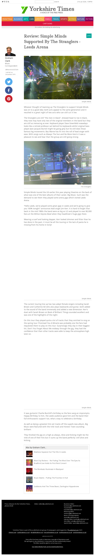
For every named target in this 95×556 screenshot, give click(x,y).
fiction (89, 19)
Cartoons (47, 23)
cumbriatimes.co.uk (23, 532)
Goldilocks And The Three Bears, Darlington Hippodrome (52, 488)
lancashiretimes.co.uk (51, 532)
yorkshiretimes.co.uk (79, 532)
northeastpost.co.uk (65, 532)
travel (56, 19)
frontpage (7, 19)
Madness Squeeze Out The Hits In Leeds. (46, 454)
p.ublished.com (74, 530)
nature (80, 19)
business (18, 19)
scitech (72, 19)
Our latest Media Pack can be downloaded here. (47, 547)
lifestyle (39, 19)
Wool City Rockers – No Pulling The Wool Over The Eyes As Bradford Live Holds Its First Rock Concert (53, 462)
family (48, 19)
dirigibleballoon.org (37, 532)
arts (26, 19)
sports (64, 19)
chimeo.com (12, 532)
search (56, 2)
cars (32, 19)
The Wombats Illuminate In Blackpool (44, 471)
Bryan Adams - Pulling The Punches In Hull (47, 480)
